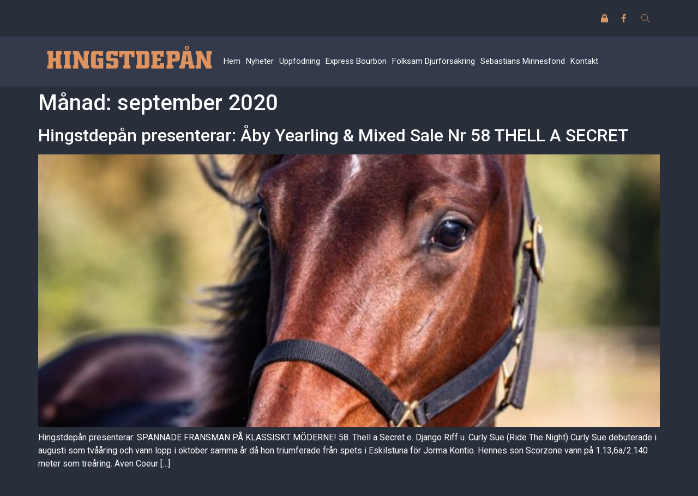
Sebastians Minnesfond (522, 61)
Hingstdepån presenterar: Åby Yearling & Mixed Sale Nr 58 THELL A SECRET (333, 135)
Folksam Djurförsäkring (433, 61)
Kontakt (584, 61)
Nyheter (260, 61)
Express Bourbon (356, 61)
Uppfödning (299, 61)
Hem (232, 61)
